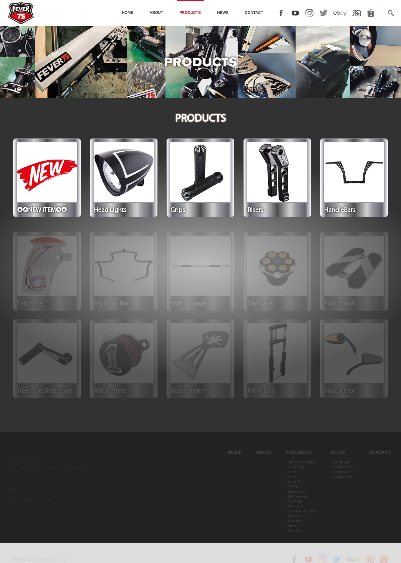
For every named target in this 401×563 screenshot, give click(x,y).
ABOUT (156, 12)
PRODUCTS (190, 12)
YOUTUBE (295, 13)
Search (391, 13)
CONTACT (254, 12)
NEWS (223, 12)
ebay (340, 13)
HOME (127, 12)
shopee (370, 13)
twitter (323, 13)
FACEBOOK (281, 13)
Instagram (309, 13)
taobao (356, 13)
